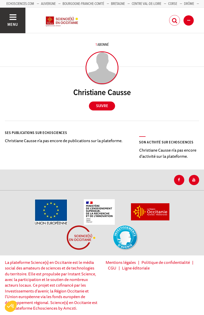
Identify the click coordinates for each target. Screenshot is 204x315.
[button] (11, 306)
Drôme (189, 4)
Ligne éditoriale (136, 268)
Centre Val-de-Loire (146, 4)
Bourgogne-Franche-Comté (83, 4)
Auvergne (48, 4)
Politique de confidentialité (165, 262)
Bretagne (118, 4)
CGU (112, 268)
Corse (172, 4)
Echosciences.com (20, 4)
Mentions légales (121, 262)
